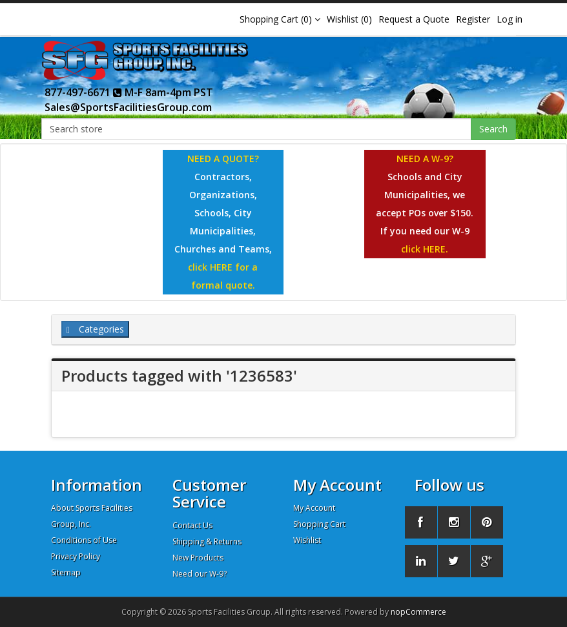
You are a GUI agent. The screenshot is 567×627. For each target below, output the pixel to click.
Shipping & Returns (207, 541)
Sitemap (66, 572)
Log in (509, 19)
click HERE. (424, 249)
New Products (197, 557)
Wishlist (307, 540)
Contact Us (192, 525)
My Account (314, 507)
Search (493, 129)
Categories (95, 329)
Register (473, 19)
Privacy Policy (75, 556)
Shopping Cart (319, 524)
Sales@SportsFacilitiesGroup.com (128, 107)
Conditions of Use (84, 540)
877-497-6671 (83, 92)
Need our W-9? (199, 573)
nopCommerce (418, 611)
